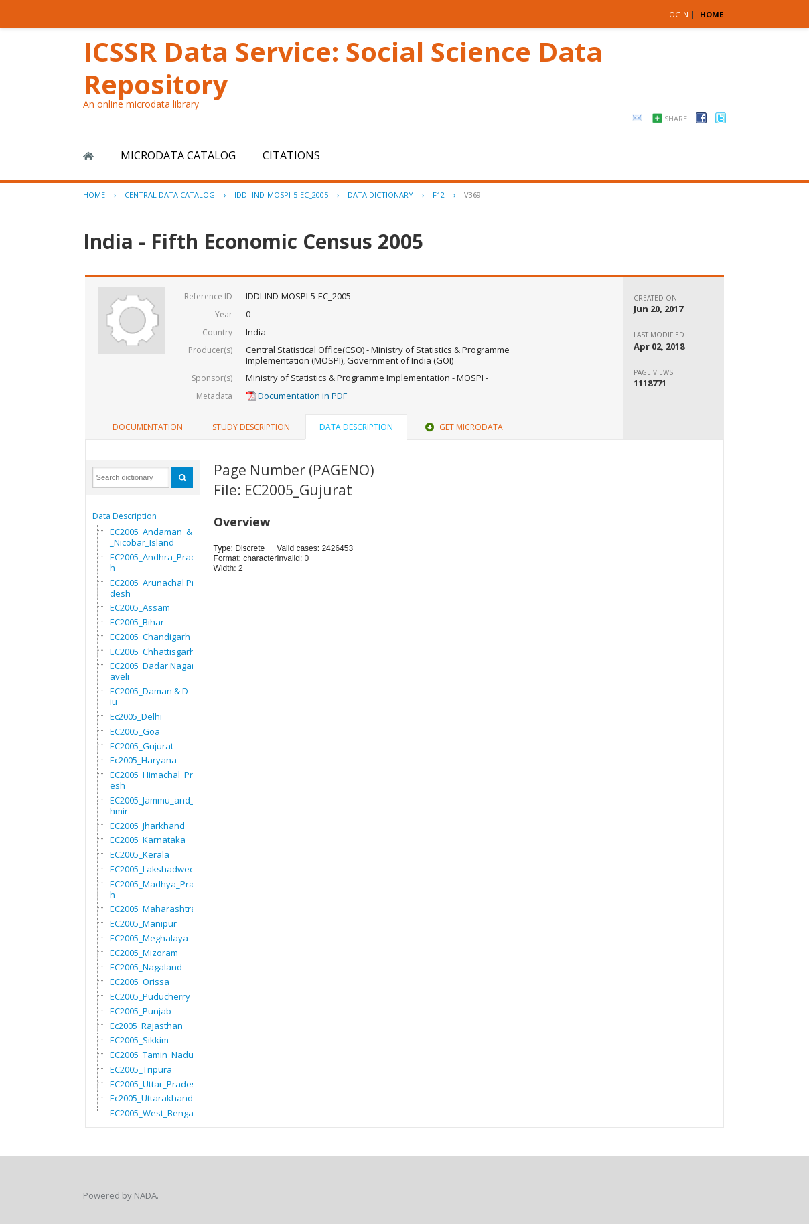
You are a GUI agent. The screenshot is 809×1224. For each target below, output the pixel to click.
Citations (291, 155)
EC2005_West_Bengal (153, 1112)
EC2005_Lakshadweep (155, 869)
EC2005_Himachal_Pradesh (157, 780)
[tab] (147, 427)
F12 (439, 194)
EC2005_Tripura (141, 1069)
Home (88, 156)
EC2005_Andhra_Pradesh (158, 562)
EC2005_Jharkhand (147, 825)
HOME (711, 14)
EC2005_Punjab (140, 1011)
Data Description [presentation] (356, 427)
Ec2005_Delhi (136, 716)
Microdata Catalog (178, 155)
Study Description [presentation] (251, 427)
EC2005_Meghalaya (149, 938)
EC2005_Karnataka (148, 839)
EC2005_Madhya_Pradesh (160, 889)
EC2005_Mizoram (144, 952)
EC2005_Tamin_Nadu (152, 1054)
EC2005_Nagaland (146, 967)
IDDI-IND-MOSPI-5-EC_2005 (281, 194)
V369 (472, 194)
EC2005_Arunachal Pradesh (155, 588)
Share (675, 118)
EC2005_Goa (135, 731)
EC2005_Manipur (143, 923)
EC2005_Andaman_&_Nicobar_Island (151, 537)
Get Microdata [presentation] (463, 427)
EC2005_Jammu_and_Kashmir (160, 805)
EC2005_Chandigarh (150, 636)
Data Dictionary (380, 194)
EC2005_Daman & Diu (149, 696)
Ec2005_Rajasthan (146, 1025)
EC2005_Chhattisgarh (152, 651)
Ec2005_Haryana (143, 760)
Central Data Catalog (170, 194)
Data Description (124, 516)
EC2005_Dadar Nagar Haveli (156, 671)
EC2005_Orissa (139, 981)
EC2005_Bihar (137, 622)
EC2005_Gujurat (141, 746)
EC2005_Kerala (139, 854)
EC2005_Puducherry (150, 996)
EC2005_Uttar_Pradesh (156, 1084)
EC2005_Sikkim (139, 1040)
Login (676, 14)
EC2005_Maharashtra (153, 908)
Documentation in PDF (296, 396)
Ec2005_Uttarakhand (151, 1098)
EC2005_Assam (140, 607)
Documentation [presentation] (148, 427)
